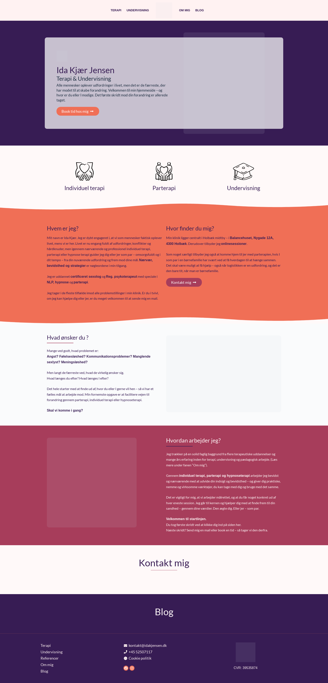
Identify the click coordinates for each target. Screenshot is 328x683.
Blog (199, 10)
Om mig (184, 10)
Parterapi (164, 187)
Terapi (116, 10)
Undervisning (138, 10)
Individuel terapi (84, 187)
